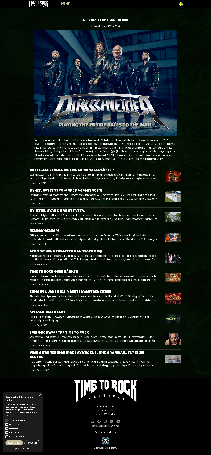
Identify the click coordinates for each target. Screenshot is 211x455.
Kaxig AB (114, 447)
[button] (22, 448)
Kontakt (116, 425)
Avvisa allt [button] (32, 443)
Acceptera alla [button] (14, 443)
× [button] (40, 395)
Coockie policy (104, 425)
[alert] (23, 422)
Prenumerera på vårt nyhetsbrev (105, 432)
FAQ (111, 425)
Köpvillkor (95, 425)
